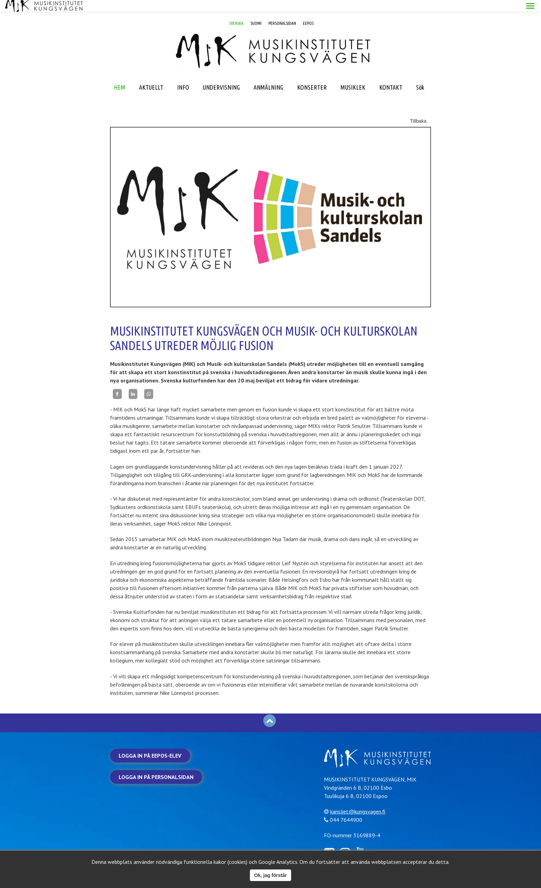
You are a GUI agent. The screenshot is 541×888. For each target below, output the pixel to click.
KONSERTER (312, 75)
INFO (183, 75)
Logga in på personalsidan (156, 765)
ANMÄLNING (268, 75)
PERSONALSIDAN (282, 11)
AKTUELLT (151, 75)
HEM (119, 75)
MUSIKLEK (353, 75)
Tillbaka (418, 109)
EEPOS (308, 11)
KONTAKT (390, 75)
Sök (420, 75)
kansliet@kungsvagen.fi (360, 799)
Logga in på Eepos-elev (150, 743)
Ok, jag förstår (270, 875)
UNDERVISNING (221, 75)
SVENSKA (236, 11)
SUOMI (256, 11)
